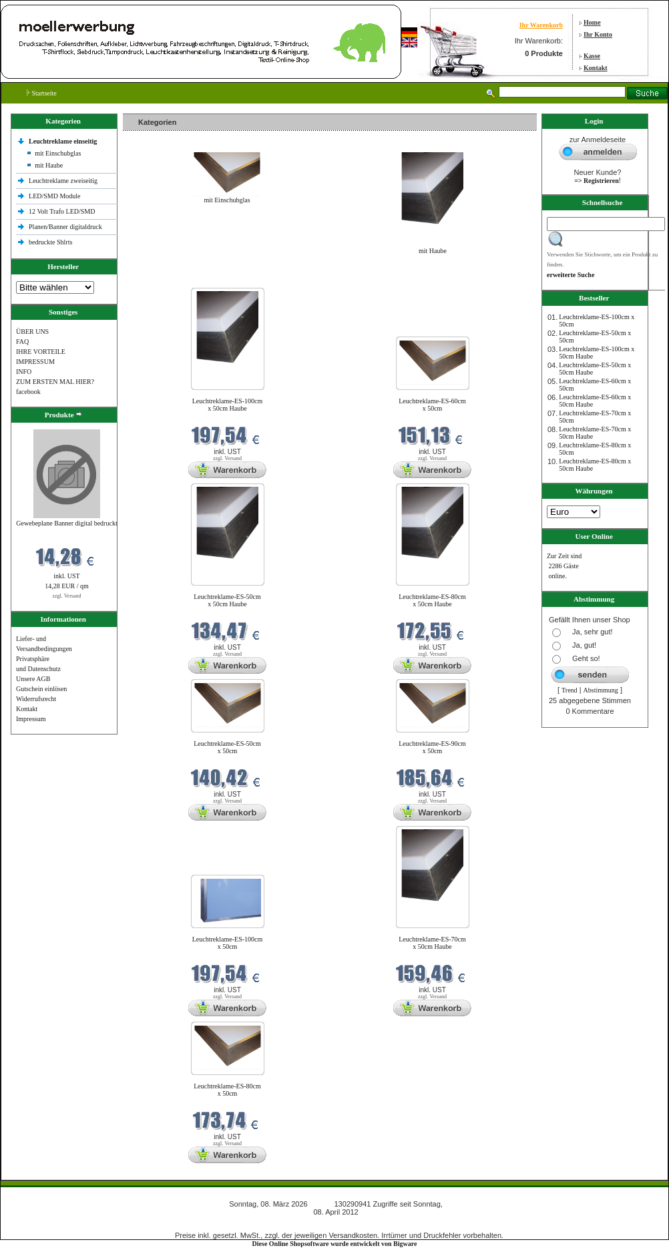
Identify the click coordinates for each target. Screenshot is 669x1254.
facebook (28, 391)
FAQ (22, 341)
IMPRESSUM (35, 361)
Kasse (592, 55)
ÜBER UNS (32, 331)
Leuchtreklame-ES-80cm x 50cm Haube (432, 600)
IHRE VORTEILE (40, 351)
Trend (570, 690)
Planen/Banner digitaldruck (65, 226)
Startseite (42, 93)
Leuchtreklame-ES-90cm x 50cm (432, 747)
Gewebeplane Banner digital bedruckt (66, 523)
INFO (23, 371)
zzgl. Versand (67, 596)
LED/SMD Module (55, 196)
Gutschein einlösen (41, 688)
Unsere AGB (33, 678)
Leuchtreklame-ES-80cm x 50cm (227, 1089)
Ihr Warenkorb (541, 25)
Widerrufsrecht (36, 698)
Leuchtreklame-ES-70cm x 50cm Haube (432, 942)
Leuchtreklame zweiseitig (64, 180)
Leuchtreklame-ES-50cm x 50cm (227, 747)
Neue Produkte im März (158, 279)
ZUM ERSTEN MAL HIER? (55, 381)
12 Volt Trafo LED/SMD (62, 211)
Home (592, 22)
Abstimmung (601, 690)
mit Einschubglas (58, 153)
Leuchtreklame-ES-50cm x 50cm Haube (227, 600)
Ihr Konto (598, 34)
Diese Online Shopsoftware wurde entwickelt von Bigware (334, 1243)
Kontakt (596, 67)
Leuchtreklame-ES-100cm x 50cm (227, 942)
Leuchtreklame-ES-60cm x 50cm (432, 404)
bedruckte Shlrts (50, 242)
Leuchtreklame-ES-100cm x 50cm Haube (227, 404)
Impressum (30, 718)
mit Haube (49, 165)
